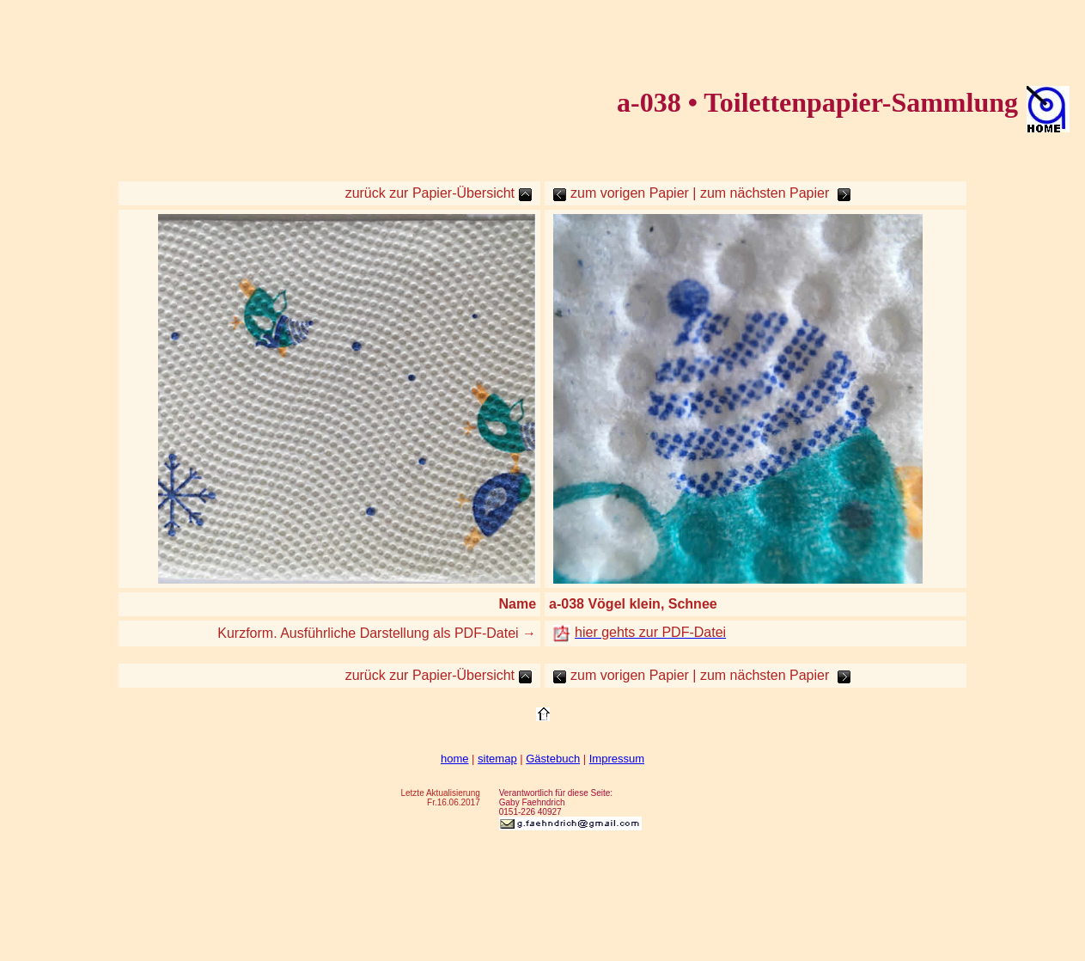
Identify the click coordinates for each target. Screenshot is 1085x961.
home (455, 758)
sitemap (497, 758)
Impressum (616, 758)
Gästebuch (553, 758)
